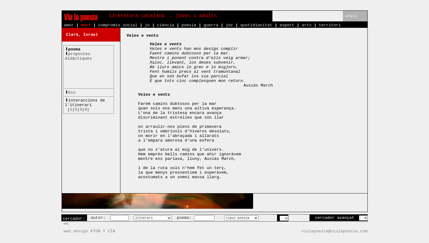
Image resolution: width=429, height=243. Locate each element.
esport (286, 25)
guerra (210, 25)
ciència (165, 25)
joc (229, 25)
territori (330, 25)
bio (72, 92)
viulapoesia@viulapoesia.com (335, 231)
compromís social (118, 25)
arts (306, 25)
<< (66, 224)
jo (147, 25)
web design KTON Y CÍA (89, 231)
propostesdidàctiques (78, 56)
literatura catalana (137, 16)
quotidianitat (256, 25)
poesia (188, 25)
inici (351, 16)
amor (69, 25)
